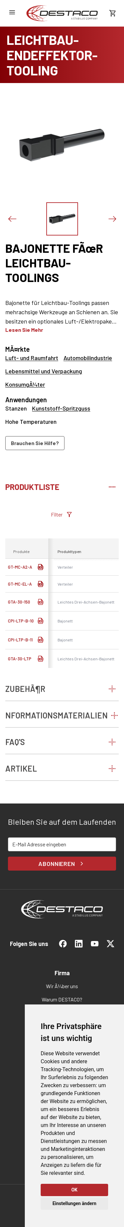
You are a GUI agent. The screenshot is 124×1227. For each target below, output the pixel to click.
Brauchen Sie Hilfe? (35, 443)
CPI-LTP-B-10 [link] (21, 620)
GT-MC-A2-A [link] (20, 567)
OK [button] (74, 1189)
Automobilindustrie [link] (87, 357)
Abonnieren (62, 864)
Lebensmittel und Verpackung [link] (43, 371)
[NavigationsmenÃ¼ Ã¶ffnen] (12, 12)
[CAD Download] (40, 602)
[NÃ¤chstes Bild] (112, 219)
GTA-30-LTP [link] (19, 658)
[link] (62, 13)
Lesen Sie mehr (24, 330)
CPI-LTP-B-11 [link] (20, 639)
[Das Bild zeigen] (62, 219)
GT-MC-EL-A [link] (20, 584)
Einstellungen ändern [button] (75, 1203)
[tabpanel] (62, 589)
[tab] (62, 486)
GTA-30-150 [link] (19, 602)
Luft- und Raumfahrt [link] (31, 357)
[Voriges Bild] (12, 219)
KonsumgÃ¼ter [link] (25, 384)
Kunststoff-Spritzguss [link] (61, 408)
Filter (62, 515)
